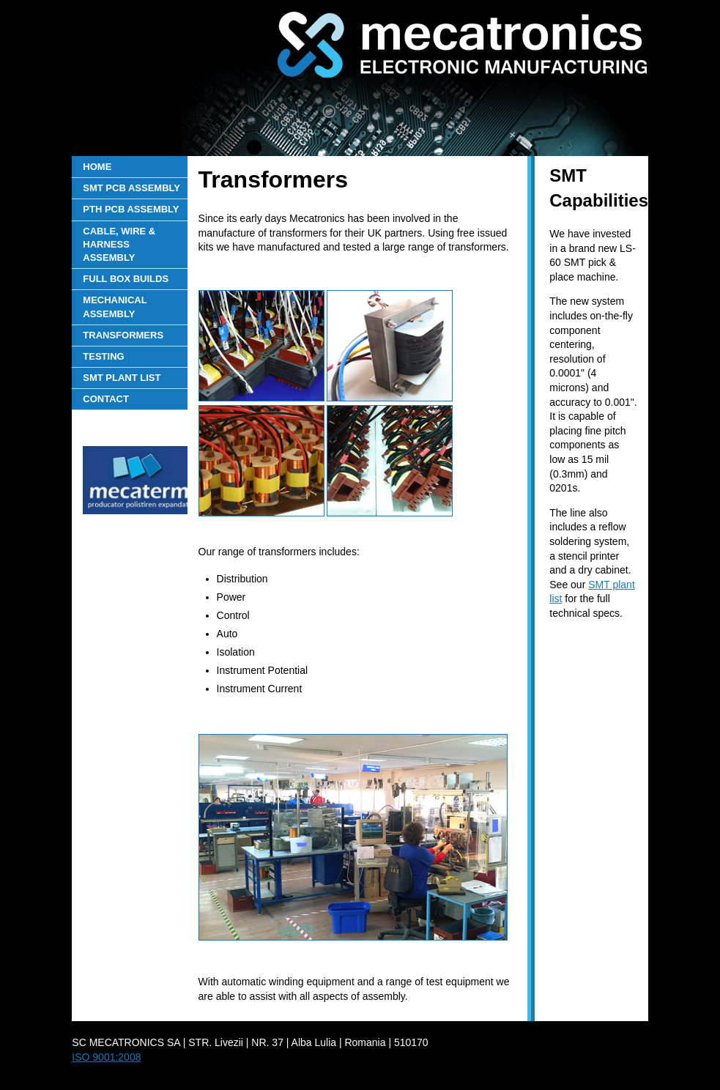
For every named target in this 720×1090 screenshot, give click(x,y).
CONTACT (106, 398)
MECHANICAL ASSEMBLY (114, 306)
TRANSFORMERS (123, 335)
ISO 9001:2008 (106, 1057)
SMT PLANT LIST (121, 377)
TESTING (103, 356)
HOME (97, 166)
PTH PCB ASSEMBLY (131, 209)
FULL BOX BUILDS (125, 278)
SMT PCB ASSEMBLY (131, 187)
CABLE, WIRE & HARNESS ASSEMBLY (119, 244)
